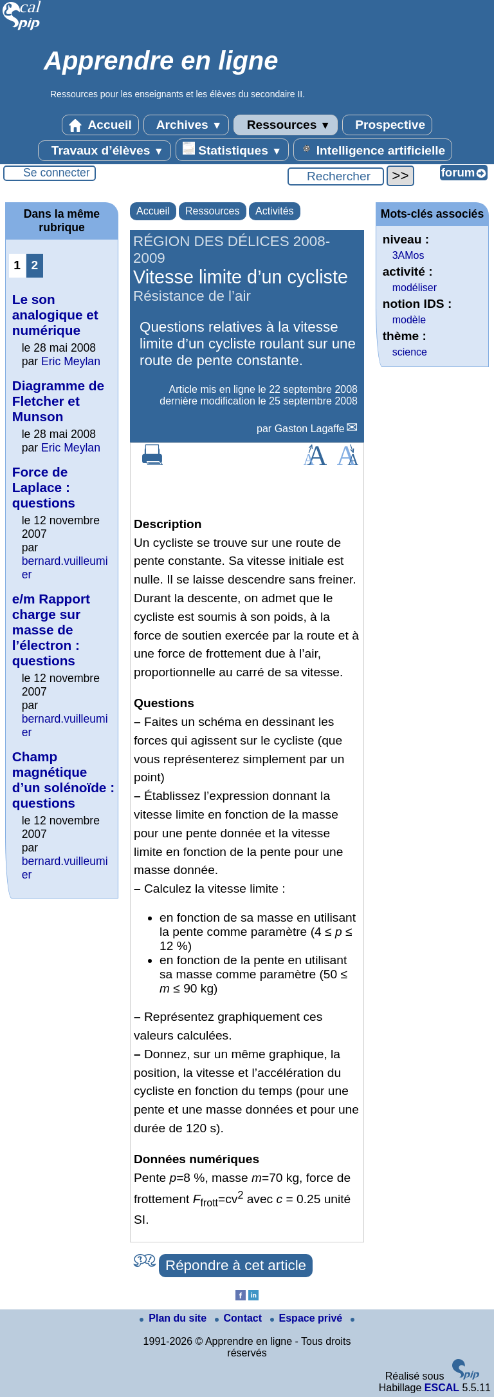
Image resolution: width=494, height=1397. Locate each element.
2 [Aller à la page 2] (34, 265)
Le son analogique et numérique (55, 314)
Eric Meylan (70, 361)
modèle (409, 319)
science (409, 352)
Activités (274, 210)
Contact (240, 1318)
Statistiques (232, 149)
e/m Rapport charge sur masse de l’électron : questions (51, 629)
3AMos (408, 255)
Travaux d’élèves (104, 151)
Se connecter (56, 172)
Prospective (387, 125)
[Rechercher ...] (336, 176)
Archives (186, 125)
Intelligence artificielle (372, 149)
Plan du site (174, 1318)
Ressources (285, 125)
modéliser (414, 287)
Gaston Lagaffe (310, 428)
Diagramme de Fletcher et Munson (58, 401)
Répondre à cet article (235, 1265)
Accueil (100, 125)
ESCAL (442, 1387)
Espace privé (307, 1318)
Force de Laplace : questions (43, 487)
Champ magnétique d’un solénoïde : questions (63, 779)
